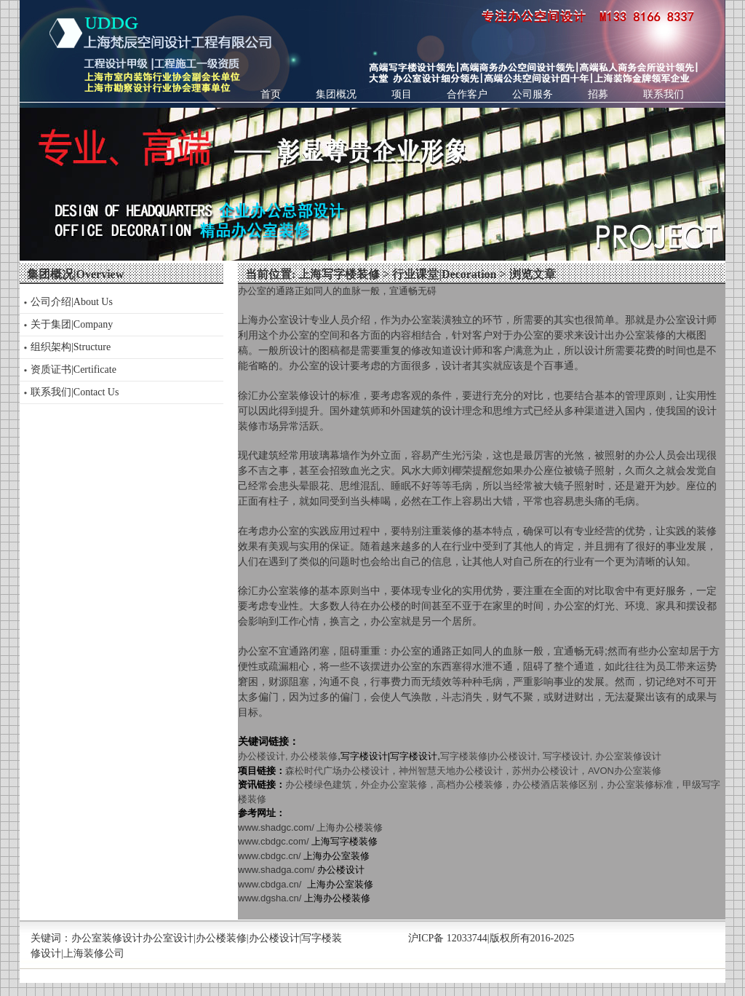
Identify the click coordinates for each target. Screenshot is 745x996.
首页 (270, 94)
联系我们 (663, 94)
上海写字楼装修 (339, 274)
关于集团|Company (72, 324)
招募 (598, 94)
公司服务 (532, 94)
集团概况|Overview (75, 274)
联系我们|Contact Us (75, 392)
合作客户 (467, 94)
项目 (401, 94)
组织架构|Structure (71, 346)
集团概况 (336, 94)
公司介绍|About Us (72, 301)
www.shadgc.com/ (310, 827)
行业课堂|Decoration (444, 274)
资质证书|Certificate (73, 369)
